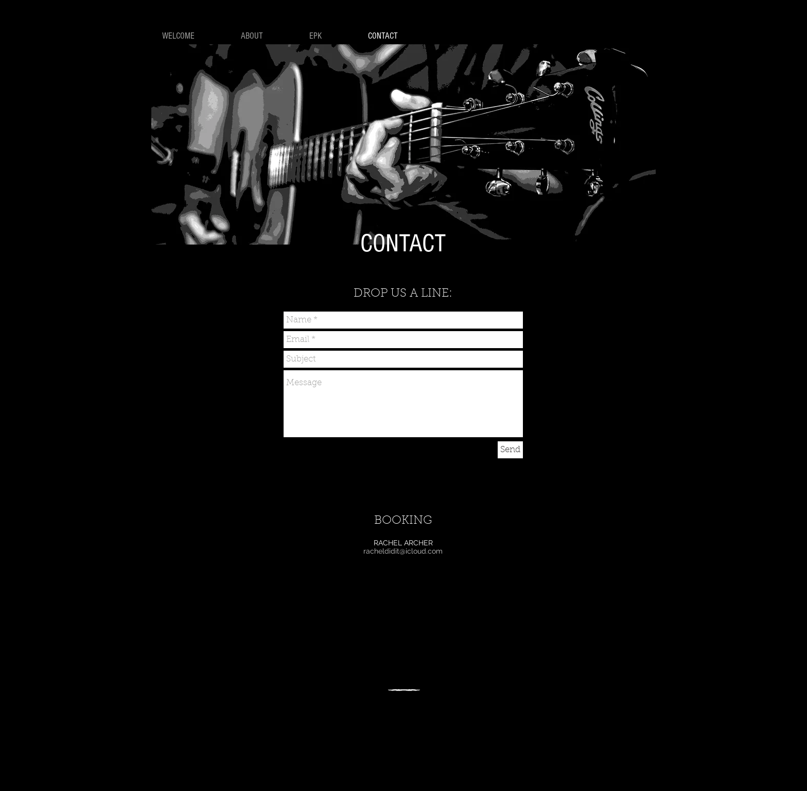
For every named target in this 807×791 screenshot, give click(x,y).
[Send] (510, 449)
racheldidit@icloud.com (403, 551)
